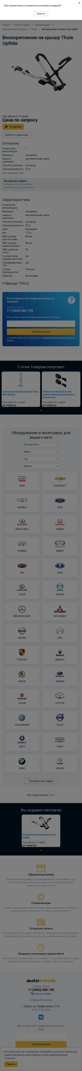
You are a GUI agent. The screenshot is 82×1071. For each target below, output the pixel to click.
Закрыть (41, 13)
